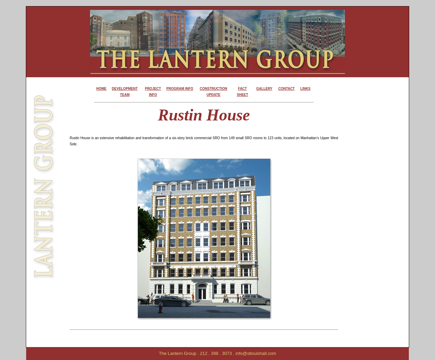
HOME (101, 89)
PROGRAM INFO (180, 89)
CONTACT (286, 89)
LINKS (305, 89)
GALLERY (264, 89)
